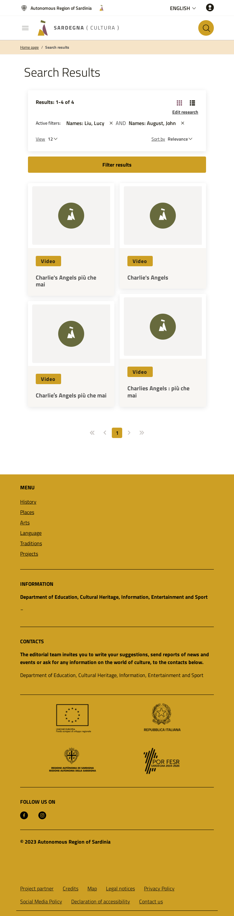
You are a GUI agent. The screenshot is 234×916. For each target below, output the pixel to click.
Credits (70, 888)
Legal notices (120, 888)
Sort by (158, 138)
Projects (29, 554)
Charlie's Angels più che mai (66, 281)
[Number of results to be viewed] (54, 139)
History (28, 502)
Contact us (151, 901)
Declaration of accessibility (100, 901)
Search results (57, 47)
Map (92, 888)
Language (31, 533)
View (40, 138)
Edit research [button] (185, 111)
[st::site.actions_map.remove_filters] (111, 123)
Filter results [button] (117, 165)
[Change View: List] (192, 102)
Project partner (37, 888)
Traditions (31, 543)
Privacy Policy (159, 888)
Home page (29, 47)
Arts (25, 522)
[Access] (210, 7)
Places (27, 512)
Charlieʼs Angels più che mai (71, 395)
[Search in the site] (206, 28)
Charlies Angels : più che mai (158, 392)
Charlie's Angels (147, 277)
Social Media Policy (41, 901)
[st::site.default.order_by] (181, 139)
